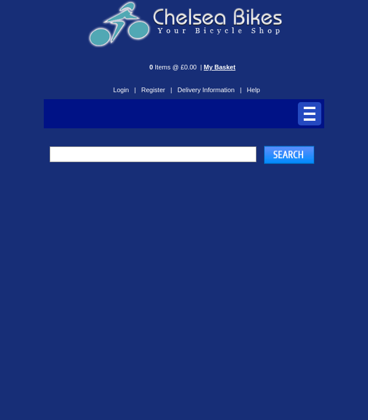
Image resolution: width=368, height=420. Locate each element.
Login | (124, 89)
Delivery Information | (210, 89)
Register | (156, 89)
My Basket (219, 67)
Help (254, 89)
